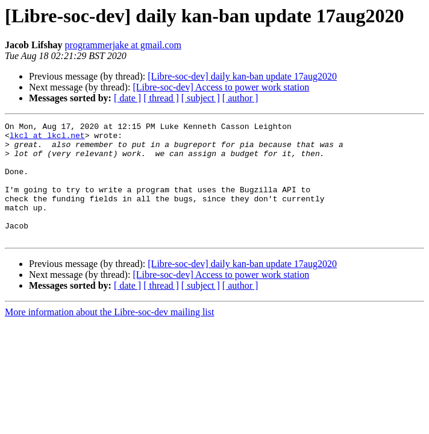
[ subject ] (200, 98)
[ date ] (127, 98)
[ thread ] (161, 98)
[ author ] (240, 98)
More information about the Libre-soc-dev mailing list (109, 335)
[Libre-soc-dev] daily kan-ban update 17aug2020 (242, 76)
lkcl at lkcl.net (47, 138)
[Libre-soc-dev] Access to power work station (221, 87)
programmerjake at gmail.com (123, 45)
